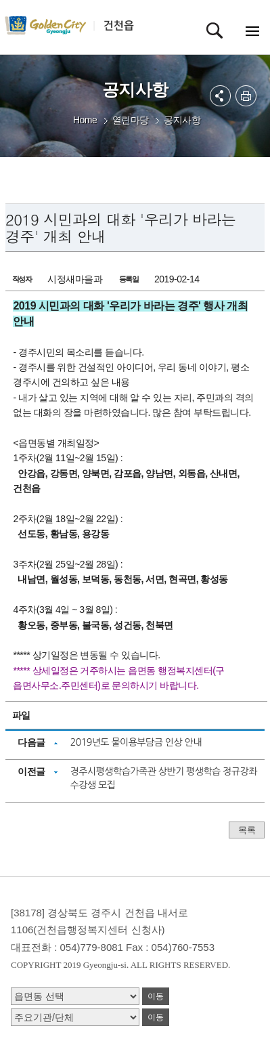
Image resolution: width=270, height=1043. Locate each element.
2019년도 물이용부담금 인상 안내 (136, 742)
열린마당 (130, 119)
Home (85, 119)
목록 (246, 830)
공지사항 (182, 119)
